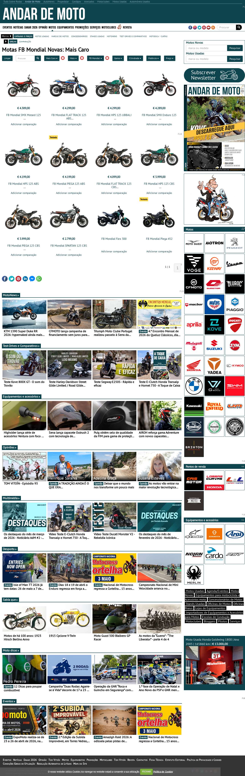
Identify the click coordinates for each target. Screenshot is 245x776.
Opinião (43, 27)
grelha (13, 41)
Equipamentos (65, 27)
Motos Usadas (195, 591)
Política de (163, 771)
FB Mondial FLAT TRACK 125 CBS (114, 185)
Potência (153, 58)
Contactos (142, 760)
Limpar (7, 58)
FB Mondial (95, 58)
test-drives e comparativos (133, 36)
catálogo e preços (23, 36)
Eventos (7, 27)
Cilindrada (135, 58)
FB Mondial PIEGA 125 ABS (69, 184)
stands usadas (97, 36)
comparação (25, 41)
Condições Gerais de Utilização (19, 763)
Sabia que (10, 600)
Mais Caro (52, 58)
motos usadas (42, 36)
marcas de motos (60, 36)
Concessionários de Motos (226, 599)
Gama (118, 58)
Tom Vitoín (54, 760)
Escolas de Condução (216, 617)
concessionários (79, 36)
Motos (52, 27)
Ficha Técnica (156, 760)
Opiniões (10, 447)
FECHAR (146, 771)
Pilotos (222, 621)
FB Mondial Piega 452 (159, 239)
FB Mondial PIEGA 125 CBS (23, 245)
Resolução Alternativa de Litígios (54, 763)
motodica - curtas (158, 36)
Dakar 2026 (30, 27)
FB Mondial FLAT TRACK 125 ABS (68, 116)
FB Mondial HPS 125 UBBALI (114, 115)
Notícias (18, 27)
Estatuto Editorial (175, 760)
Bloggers (209, 621)
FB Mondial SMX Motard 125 (23, 115)
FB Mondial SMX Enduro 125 (159, 115)
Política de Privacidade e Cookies (204, 760)
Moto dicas (11, 650)
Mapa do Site (80, 763)
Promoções (82, 27)
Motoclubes (109, 27)
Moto (73, 58)
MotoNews (11, 295)
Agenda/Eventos (217, 591)
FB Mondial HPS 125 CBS (159, 184)
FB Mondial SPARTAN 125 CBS (69, 245)
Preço (169, 58)
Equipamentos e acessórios (21, 396)
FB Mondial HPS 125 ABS (23, 184)
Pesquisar (234, 48)
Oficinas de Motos (219, 604)
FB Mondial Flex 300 (113, 239)
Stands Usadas (195, 604)
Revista (127, 27)
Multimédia (11, 498)
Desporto (10, 549)
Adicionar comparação (23, 124)
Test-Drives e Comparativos (21, 346)
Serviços (95, 27)
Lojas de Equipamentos (210, 608)
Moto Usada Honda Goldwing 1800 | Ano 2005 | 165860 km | (214, 661)
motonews (112, 36)
